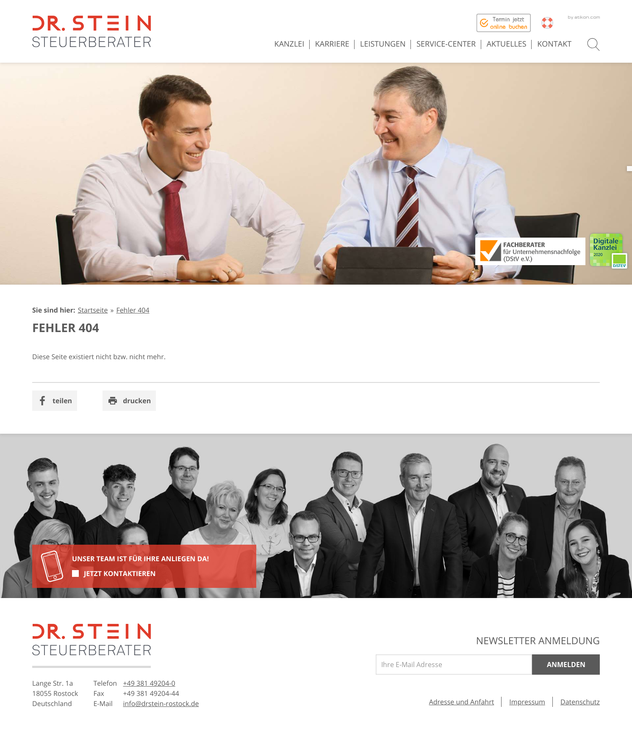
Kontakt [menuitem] (554, 44)
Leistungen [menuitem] (383, 44)
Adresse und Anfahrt (461, 701)
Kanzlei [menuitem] (289, 44)
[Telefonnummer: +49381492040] (149, 683)
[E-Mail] (454, 664)
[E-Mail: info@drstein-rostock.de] (161, 703)
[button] (593, 44)
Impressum (527, 701)
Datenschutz (580, 701)
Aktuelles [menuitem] (507, 44)
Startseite (93, 310)
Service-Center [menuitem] (446, 44)
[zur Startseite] (91, 31)
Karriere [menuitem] (332, 44)
